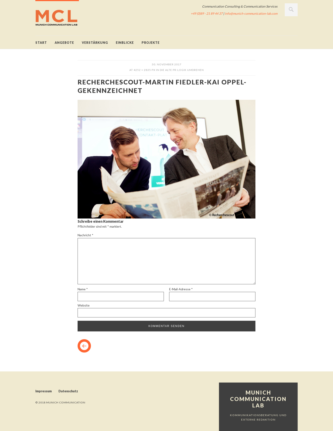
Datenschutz (68, 391)
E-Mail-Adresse (181, 289)
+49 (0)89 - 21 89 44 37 (207, 13)
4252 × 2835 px (144, 70)
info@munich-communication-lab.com (251, 13)
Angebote (64, 42)
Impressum (43, 391)
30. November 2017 (166, 64)
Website (84, 305)
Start (41, 42)
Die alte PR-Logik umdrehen (182, 70)
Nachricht (85, 235)
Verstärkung (95, 42)
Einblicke (125, 42)
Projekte (151, 42)
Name (83, 289)
